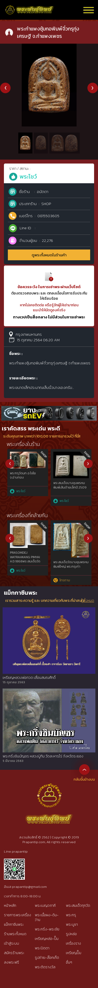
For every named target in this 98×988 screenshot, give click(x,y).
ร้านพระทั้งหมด (15, 934)
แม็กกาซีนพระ (14, 924)
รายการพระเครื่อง (17, 915)
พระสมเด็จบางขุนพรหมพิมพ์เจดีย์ (25, 485)
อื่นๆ (69, 962)
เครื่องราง (73, 943)
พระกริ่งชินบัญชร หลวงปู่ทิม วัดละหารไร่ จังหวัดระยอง (43, 756)
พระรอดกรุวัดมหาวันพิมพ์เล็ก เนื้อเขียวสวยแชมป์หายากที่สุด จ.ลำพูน (70, 559)
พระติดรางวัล (45, 967)
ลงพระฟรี (11, 962)
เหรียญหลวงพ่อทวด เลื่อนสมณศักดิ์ (29, 677)
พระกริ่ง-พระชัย (47, 929)
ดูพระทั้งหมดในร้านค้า (49, 255)
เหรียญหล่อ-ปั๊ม (47, 938)
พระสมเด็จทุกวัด (78, 905)
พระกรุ (71, 915)
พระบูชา (72, 924)
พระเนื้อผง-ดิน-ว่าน (47, 917)
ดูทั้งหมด (87, 600)
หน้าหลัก (10, 905)
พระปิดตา (42, 948)
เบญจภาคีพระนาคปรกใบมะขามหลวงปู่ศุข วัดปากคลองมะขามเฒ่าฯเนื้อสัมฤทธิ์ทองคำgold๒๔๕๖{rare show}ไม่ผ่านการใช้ (26, 557)
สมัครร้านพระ (14, 953)
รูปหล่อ (71, 934)
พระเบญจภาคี (45, 905)
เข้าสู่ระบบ (11, 943)
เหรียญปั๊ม (73, 953)
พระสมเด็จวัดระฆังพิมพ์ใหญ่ (68, 485)
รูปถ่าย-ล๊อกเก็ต (47, 957)
